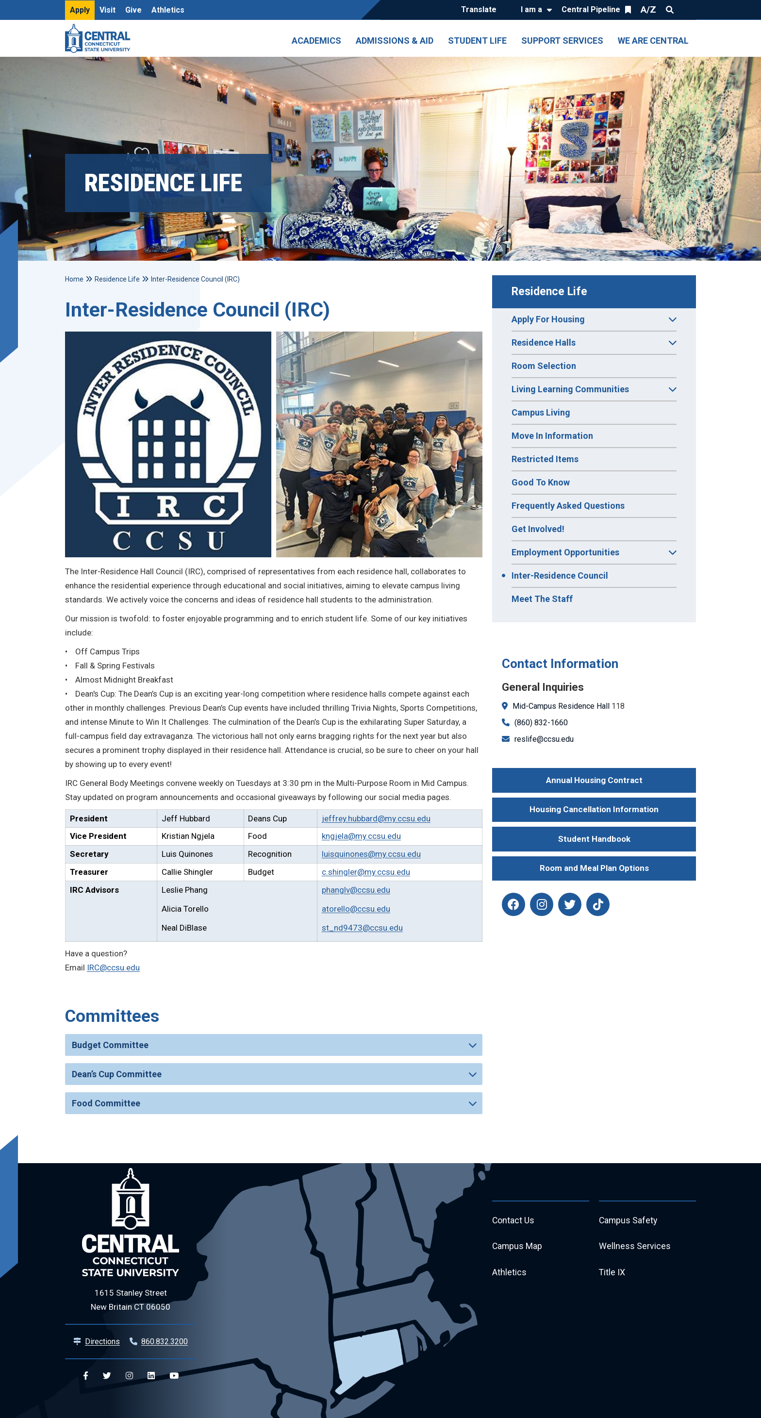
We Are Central (653, 40)
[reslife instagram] (541, 904)
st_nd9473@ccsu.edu (362, 928)
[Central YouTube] (174, 1376)
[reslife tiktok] (598, 904)
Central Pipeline (591, 9)
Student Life (477, 40)
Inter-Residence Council (560, 575)
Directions (102, 1341)
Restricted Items (545, 459)
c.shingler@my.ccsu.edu (366, 872)
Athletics (167, 10)
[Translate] (481, 10)
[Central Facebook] (85, 1376)
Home (74, 279)
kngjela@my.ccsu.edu (361, 836)
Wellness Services (635, 1247)
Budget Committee (110, 1045)
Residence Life (549, 291)
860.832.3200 (164, 1341)
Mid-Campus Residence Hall (561, 706)
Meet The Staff (542, 599)
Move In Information (552, 436)
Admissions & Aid (394, 40)
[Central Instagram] (129, 1376)
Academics (316, 40)
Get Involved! (538, 529)
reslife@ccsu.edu (544, 739)
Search (669, 9)
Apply (80, 10)
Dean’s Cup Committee (117, 1074)
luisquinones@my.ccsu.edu (371, 854)
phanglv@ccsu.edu (356, 890)
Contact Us (513, 1221)
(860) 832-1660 (541, 722)
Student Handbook (594, 839)
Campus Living (541, 412)
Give (133, 10)
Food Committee (106, 1103)
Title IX (612, 1273)
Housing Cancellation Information (594, 809)
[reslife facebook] (513, 904)
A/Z (648, 9)
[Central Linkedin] (151, 1376)
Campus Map (517, 1247)
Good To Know (541, 482)
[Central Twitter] (107, 1376)
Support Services (562, 40)
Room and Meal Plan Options (594, 868)
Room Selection (544, 366)
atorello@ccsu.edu (356, 909)
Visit (107, 10)
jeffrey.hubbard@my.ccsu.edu (376, 818)
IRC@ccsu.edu (113, 967)
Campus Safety (629, 1221)
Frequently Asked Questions (568, 505)
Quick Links (687, 9)
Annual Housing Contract (594, 780)
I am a (531, 9)
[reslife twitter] (569, 904)
